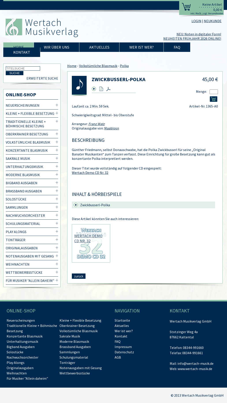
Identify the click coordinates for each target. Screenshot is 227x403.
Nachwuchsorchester (25, 215)
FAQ (177, 47)
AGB (118, 357)
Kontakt (21, 52)
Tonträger (15, 240)
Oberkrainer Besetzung (27, 134)
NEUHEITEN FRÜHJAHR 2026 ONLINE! (192, 38)
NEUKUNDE (212, 21)
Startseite (122, 320)
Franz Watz (96, 124)
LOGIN (196, 21)
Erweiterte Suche (42, 78)
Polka (124, 66)
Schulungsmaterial (23, 223)
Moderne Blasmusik (23, 175)
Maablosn (111, 128)
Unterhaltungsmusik (24, 166)
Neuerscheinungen (22, 105)
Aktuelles (99, 47)
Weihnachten (18, 264)
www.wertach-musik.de (195, 369)
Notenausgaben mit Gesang (30, 256)
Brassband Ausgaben (24, 191)
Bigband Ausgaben (21, 183)
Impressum (123, 347)
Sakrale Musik (18, 158)
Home (18, 47)
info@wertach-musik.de (195, 363)
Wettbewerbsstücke (24, 272)
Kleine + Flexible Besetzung (30, 113)
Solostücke (16, 199)
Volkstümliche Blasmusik (28, 142)
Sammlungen (17, 207)
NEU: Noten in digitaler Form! (199, 34)
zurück (78, 276)
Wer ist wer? (141, 47)
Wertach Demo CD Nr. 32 (90, 172)
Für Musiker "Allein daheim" (30, 280)
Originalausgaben (22, 248)
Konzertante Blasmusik (27, 150)
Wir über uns (56, 47)
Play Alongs (16, 232)
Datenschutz (124, 352)
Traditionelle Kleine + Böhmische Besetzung (26, 123)
